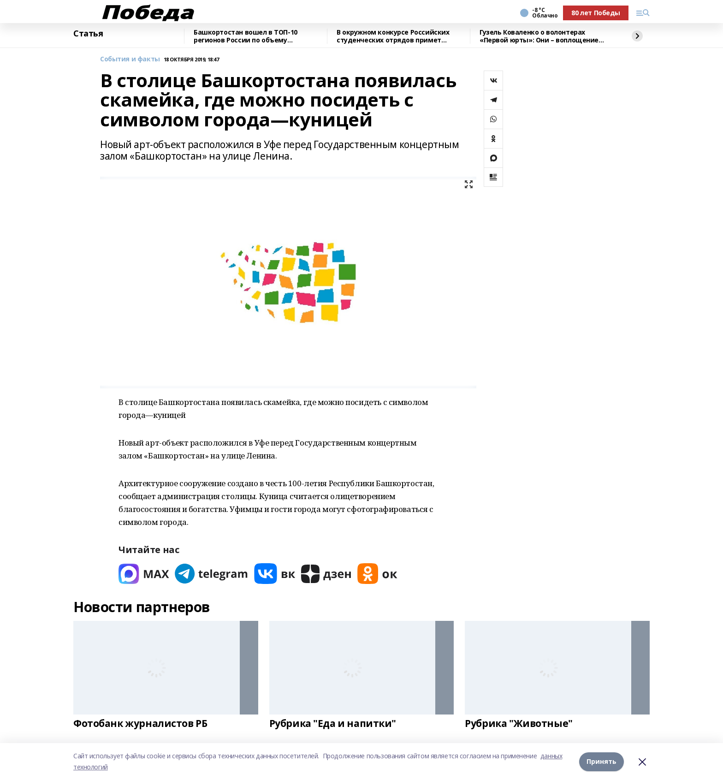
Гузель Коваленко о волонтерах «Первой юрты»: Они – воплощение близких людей (539, 36)
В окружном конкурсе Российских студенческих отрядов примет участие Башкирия (393, 36)
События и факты (130, 59)
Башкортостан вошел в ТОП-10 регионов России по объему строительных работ (245, 36)
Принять (601, 761)
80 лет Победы (595, 12)
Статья (88, 34)
